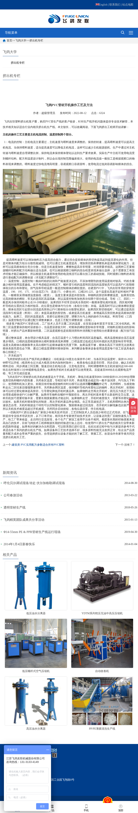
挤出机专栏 (36, 40)
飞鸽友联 (9, 121)
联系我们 (114, 4)
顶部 (120, 808)
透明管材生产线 (15, 507)
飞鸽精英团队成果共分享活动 (24, 519)
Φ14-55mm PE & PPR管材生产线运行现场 (32, 532)
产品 (51, 808)
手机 (86, 808)
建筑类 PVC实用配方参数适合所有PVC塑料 (38, 444)
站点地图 (127, 4)
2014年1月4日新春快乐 (19, 544)
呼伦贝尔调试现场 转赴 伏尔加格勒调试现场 (34, 483)
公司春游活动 (13, 495)
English (102, 4)
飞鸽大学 (20, 40)
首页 (9, 40)
